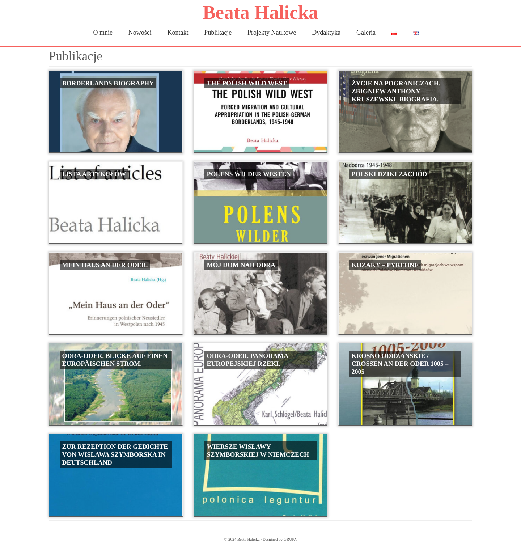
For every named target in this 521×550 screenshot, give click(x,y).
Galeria (366, 32)
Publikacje (218, 32)
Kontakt (178, 32)
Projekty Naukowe (271, 32)
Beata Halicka (260, 12)
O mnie (103, 32)
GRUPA (290, 539)
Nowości (140, 32)
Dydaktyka (326, 32)
